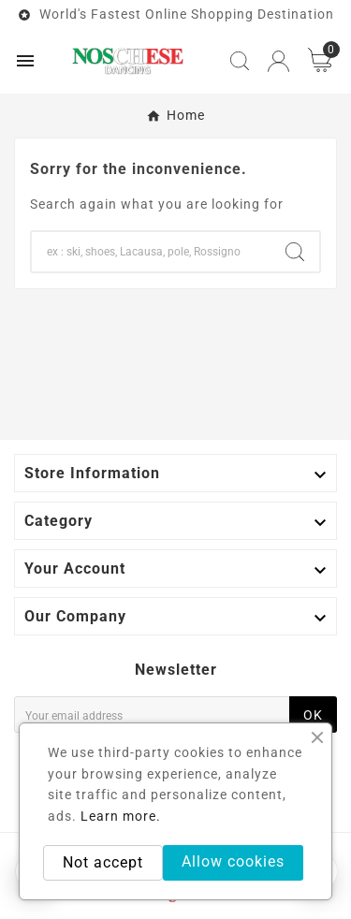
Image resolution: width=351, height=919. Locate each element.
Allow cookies (233, 861)
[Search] (151, 251)
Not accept (103, 862)
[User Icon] (278, 61)
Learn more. (120, 816)
